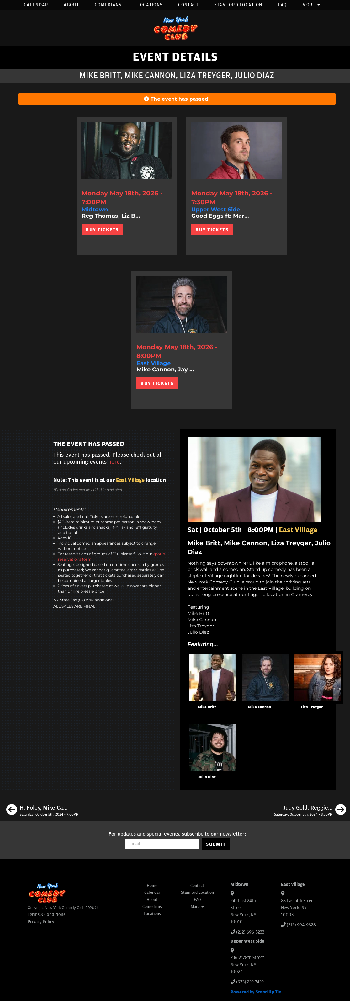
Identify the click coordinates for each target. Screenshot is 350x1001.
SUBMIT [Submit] (216, 844)
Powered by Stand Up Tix (256, 992)
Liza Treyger (312, 707)
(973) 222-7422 (250, 982)
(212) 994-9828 (301, 925)
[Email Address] (162, 844)
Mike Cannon (259, 707)
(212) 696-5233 (250, 932)
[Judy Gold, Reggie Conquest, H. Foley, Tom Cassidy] (310, 811)
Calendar (36, 5)
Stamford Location (238, 5)
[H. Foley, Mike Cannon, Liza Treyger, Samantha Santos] (42, 811)
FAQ (282, 5)
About (71, 5)
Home (152, 885)
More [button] (311, 5)
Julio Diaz (207, 777)
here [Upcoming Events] (114, 461)
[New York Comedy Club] (175, 27)
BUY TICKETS (102, 229)
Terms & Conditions (46, 914)
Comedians (108, 5)
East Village (130, 480)
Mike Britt (207, 707)
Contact (188, 5)
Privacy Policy (41, 921)
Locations (150, 5)
